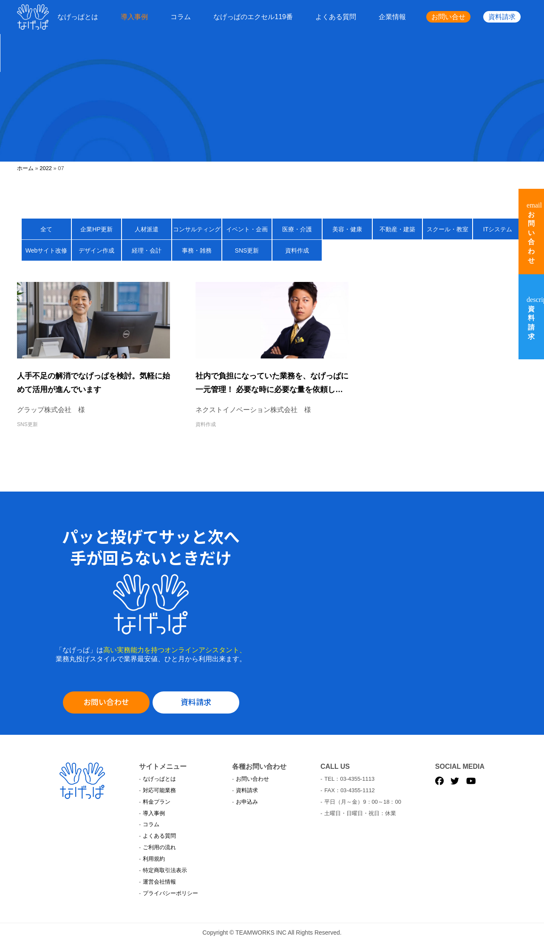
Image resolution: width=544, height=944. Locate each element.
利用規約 (154, 859)
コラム (180, 16)
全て (46, 229)
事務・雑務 (197, 250)
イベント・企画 (247, 229)
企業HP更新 (96, 229)
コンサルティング (197, 229)
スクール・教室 (447, 229)
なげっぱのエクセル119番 (253, 16)
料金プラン (156, 802)
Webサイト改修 (47, 250)
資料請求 (502, 16)
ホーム (25, 168)
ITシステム (497, 229)
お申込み (247, 802)
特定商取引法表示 (165, 870)
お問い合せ (448, 16)
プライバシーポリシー (170, 893)
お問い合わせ (106, 701)
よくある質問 (335, 16)
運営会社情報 (159, 882)
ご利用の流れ (159, 847)
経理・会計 (147, 250)
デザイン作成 (96, 250)
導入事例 (134, 16)
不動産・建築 (397, 229)
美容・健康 (347, 229)
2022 (46, 168)
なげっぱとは (77, 16)
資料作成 (297, 250)
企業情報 (392, 16)
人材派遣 (147, 229)
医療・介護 (297, 229)
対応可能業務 (159, 790)
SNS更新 (247, 250)
